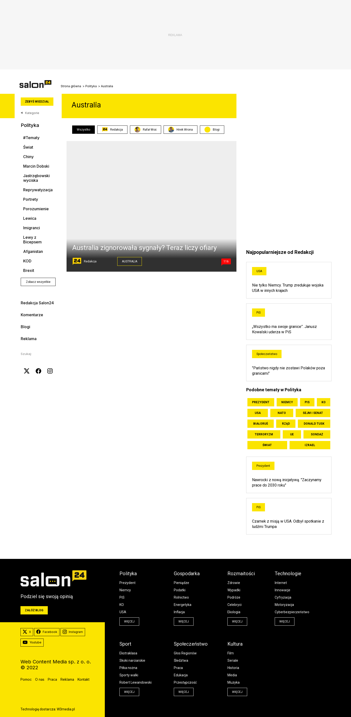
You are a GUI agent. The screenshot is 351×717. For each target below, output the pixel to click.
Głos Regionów (185, 653)
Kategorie (30, 113)
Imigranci (31, 228)
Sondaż (317, 434)
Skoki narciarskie (132, 660)
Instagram (73, 632)
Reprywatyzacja (38, 190)
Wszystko (83, 129)
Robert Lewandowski (135, 682)
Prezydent (260, 402)
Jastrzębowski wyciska (36, 178)
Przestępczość (185, 682)
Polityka (91, 86)
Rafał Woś (145, 130)
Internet (281, 583)
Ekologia (233, 612)
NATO (282, 413)
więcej (129, 621)
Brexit (28, 270)
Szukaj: (26, 354)
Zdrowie (233, 583)
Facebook (46, 632)
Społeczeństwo (266, 354)
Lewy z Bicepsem (32, 239)
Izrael (310, 445)
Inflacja (179, 612)
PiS (258, 312)
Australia (129, 261)
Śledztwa (181, 660)
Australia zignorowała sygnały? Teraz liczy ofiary (144, 248)
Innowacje (282, 590)
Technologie (288, 573)
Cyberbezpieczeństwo (292, 612)
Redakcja (112, 130)
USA (259, 271)
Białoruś (260, 423)
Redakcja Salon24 (37, 302)
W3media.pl (66, 709)
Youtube (32, 642)
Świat (28, 147)
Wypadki (233, 590)
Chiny (28, 156)
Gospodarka (187, 573)
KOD (27, 261)
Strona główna (71, 86)
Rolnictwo (181, 597)
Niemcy (287, 402)
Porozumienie (36, 209)
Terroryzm (264, 434)
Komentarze (32, 314)
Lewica (29, 218)
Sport (125, 643)
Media (232, 675)
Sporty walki (128, 675)
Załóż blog (34, 610)
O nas (39, 679)
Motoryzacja (284, 605)
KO (324, 402)
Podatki (179, 590)
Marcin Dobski (36, 166)
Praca (178, 668)
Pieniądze (181, 583)
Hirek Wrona (180, 130)
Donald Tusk (314, 423)
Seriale (232, 660)
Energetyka (182, 605)
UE (292, 434)
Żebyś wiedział (37, 101)
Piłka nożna (128, 668)
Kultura (235, 643)
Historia (233, 668)
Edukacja (181, 675)
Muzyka (233, 682)
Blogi (25, 326)
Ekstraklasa (128, 653)
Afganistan (33, 251)
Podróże (233, 597)
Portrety (30, 199)
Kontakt (83, 679)
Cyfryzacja (283, 597)
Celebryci (234, 605)
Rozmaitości (241, 573)
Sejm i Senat (313, 413)
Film (230, 653)
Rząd (286, 423)
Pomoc (26, 679)
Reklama (29, 338)
